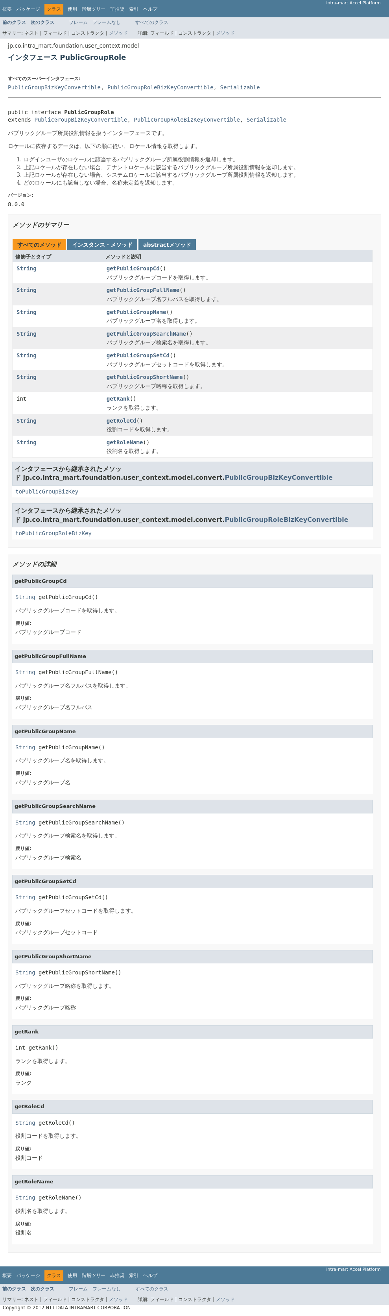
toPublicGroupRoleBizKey (53, 533)
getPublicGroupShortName (145, 377)
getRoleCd (121, 421)
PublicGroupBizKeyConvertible (54, 87)
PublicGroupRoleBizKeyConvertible (160, 87)
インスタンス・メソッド (102, 245)
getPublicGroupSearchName (146, 334)
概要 (7, 9)
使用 (72, 9)
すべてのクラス (151, 22)
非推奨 (117, 9)
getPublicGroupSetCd (138, 355)
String (27, 268)
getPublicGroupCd (133, 268)
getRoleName (125, 442)
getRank (118, 399)
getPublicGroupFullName (143, 290)
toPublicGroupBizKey (46, 491)
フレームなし (106, 22)
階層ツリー (93, 9)
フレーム (78, 22)
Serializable (240, 87)
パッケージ (28, 9)
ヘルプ (150, 9)
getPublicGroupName (136, 312)
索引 (133, 9)
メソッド (118, 33)
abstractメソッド (167, 245)
